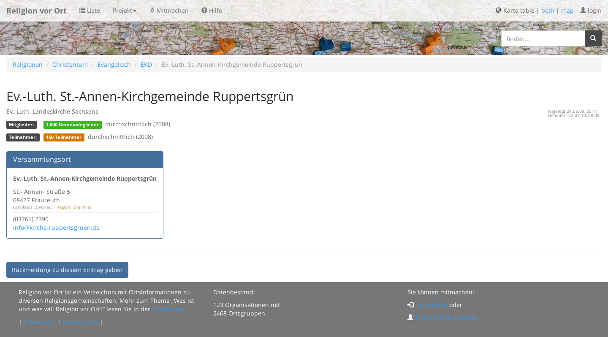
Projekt (124, 10)
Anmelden (433, 305)
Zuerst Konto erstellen (446, 317)
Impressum (40, 322)
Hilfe (211, 10)
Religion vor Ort (36, 10)
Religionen (28, 64)
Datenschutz (80, 322)
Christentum (70, 64)
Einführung (168, 309)
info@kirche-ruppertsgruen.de (56, 227)
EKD (146, 64)
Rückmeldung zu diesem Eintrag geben (67, 270)
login (591, 10)
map (567, 10)
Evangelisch (114, 64)
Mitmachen (169, 10)
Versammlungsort (42, 159)
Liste (89, 10)
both (547, 10)
